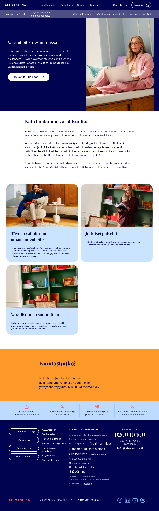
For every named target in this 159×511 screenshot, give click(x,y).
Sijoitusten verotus (79, 463)
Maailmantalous (101, 443)
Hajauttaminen (77, 439)
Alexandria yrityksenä (54, 443)
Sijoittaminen (78, 454)
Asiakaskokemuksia (77, 435)
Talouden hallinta (78, 479)
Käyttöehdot (49, 455)
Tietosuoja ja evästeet (49, 449)
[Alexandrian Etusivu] (15, 5)
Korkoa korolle (94, 439)
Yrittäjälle (86, 484)
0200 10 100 (130, 435)
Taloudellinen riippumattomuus (82, 476)
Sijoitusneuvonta (99, 454)
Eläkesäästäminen (98, 435)
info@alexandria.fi (130, 448)
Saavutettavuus (50, 460)
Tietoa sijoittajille (51, 439)
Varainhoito (74, 484)
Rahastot (75, 448)
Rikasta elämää (94, 448)
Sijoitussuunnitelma (80, 459)
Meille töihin (49, 434)
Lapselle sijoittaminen (78, 444)
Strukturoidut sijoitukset (82, 467)
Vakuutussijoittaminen (99, 480)
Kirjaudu (141, 5)
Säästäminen (78, 471)
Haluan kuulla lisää (29, 77)
